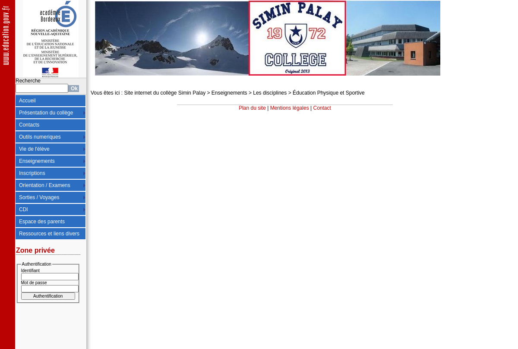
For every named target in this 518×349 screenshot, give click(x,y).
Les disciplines (270, 93)
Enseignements (37, 161)
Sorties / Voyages (39, 197)
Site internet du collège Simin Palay (164, 93)
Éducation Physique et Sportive (329, 93)
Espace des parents (42, 222)
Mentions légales (289, 108)
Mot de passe (34, 282)
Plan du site (252, 108)
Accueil (27, 101)
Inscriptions (32, 173)
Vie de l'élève (34, 149)
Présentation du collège (46, 113)
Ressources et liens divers (49, 234)
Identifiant (30, 270)
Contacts (29, 125)
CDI (23, 209)
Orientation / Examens (44, 185)
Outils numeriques (40, 137)
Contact (322, 108)
